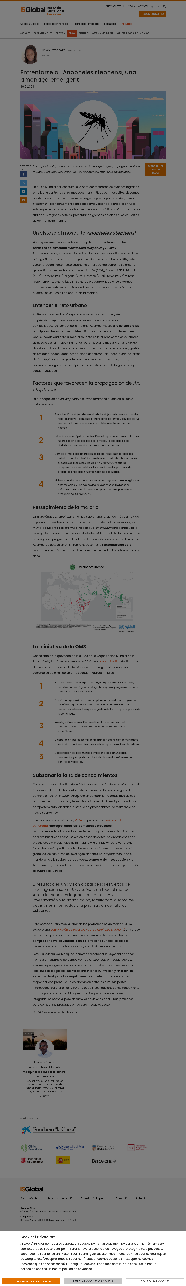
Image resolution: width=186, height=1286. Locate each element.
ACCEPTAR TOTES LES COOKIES (31, 1281)
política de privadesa (77, 1269)
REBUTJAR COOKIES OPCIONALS (93, 1281)
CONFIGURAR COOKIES (155, 1281)
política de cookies (33, 1269)
